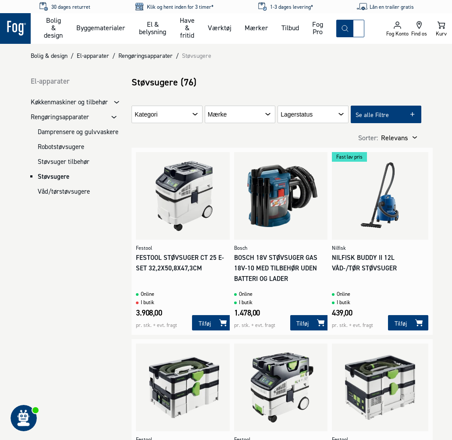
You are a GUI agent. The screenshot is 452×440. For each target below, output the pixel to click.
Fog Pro (317, 28)
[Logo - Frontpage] (15, 28)
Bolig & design (53, 27)
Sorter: (368, 137)
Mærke (217, 114)
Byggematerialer (100, 27)
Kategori (146, 114)
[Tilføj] (212, 322)
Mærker (256, 27)
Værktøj (219, 27)
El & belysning (152, 28)
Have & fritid (187, 27)
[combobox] (358, 28)
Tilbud (290, 27)
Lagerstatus (297, 114)
